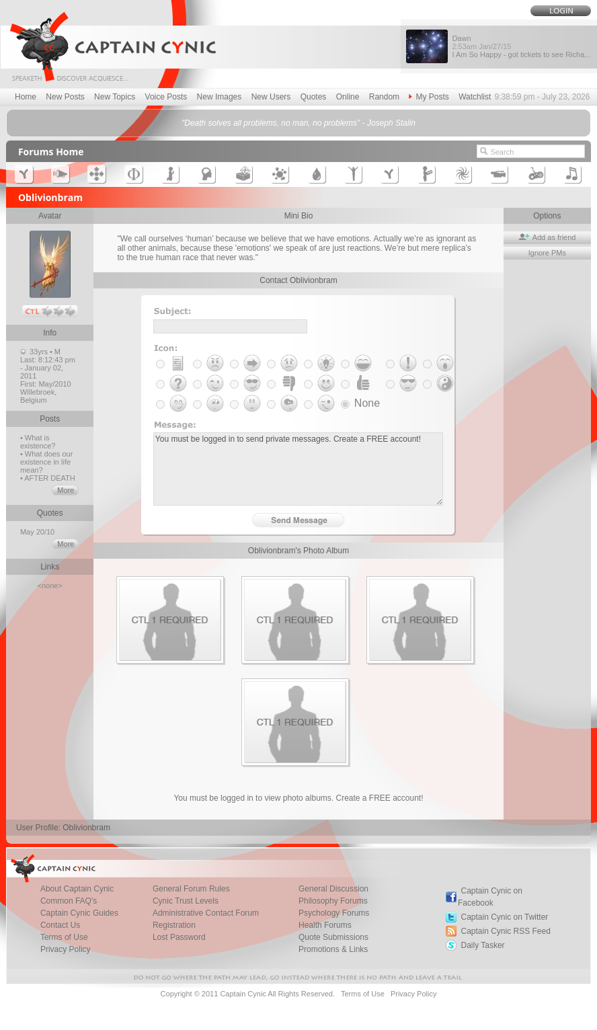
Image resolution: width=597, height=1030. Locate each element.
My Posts (428, 97)
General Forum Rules (191, 889)
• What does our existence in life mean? (46, 462)
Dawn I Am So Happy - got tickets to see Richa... (521, 46)
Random (384, 97)
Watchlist (475, 97)
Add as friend (546, 237)
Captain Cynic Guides (79, 913)
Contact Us (60, 925)
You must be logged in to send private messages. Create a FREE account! (298, 469)
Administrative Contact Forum (206, 913)
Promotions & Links (333, 949)
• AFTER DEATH (47, 478)
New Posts (65, 97)
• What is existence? (38, 442)
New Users (271, 97)
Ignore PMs (547, 253)
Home (25, 97)
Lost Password (179, 937)
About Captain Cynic (77, 889)
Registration (174, 925)
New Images (219, 97)
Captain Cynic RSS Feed (505, 931)
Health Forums (325, 925)
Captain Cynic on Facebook (490, 897)
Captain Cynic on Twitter (504, 917)
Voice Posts (166, 97)
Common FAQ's (68, 901)
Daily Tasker (482, 945)
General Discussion (333, 889)
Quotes (314, 97)
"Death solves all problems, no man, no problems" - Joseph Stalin (298, 123)
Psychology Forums (333, 913)
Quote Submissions (333, 937)
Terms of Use (64, 937)
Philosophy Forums (333, 901)
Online (348, 97)
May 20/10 (38, 532)
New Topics (114, 97)
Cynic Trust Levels (185, 901)
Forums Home (51, 151)
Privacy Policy (65, 949)
